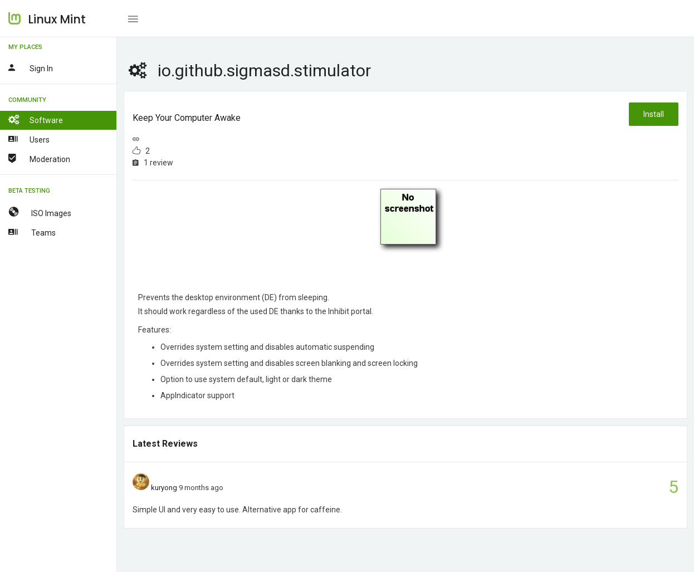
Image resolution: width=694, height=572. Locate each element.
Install (653, 114)
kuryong (164, 487)
